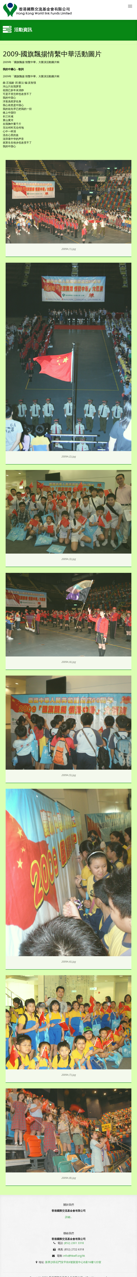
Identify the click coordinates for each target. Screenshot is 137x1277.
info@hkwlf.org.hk (74, 1255)
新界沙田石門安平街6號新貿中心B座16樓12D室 (73, 1261)
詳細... (68, 1217)
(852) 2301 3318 (74, 1242)
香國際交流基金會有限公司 (37, 10)
